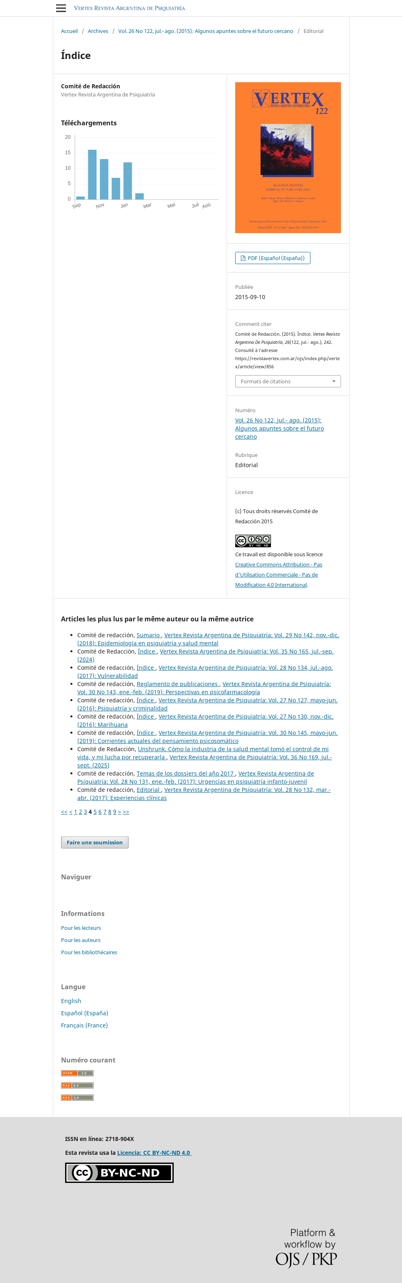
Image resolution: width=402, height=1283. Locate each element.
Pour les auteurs (80, 940)
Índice (147, 651)
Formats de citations (266, 381)
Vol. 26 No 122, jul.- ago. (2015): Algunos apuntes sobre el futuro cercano (205, 31)
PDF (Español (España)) (276, 258)
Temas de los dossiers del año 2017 (186, 773)
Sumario (149, 635)
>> (126, 811)
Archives (98, 31)
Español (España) (84, 1013)
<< (64, 811)
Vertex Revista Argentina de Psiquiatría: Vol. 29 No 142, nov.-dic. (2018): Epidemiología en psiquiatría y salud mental (208, 639)
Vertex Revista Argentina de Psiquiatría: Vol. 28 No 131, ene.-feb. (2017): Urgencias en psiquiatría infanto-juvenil (195, 777)
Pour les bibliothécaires (89, 952)
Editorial (149, 789)
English (71, 1001)
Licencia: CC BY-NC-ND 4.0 (154, 1152)
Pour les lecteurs (81, 927)
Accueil (69, 31)
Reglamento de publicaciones (178, 684)
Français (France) (84, 1025)
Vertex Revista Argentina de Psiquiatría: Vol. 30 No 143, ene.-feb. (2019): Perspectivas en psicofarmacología (204, 688)
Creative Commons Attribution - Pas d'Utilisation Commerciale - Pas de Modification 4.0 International (278, 574)
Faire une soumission (95, 842)
